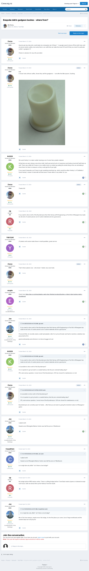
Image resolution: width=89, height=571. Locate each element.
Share (69, 26)
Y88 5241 (10, 237)
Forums (5, 9)
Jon (10, 319)
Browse (20, 9)
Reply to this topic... (17, 546)
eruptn (10, 290)
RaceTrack (29, 9)
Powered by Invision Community (44, 568)
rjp (10, 211)
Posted (25, 41)
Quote (24, 58)
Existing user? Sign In (71, 3)
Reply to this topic (78, 33)
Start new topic (62, 33)
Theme (44, 565)
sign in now (41, 537)
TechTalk (21, 27)
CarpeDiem (10, 449)
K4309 (10, 156)
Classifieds (38, 9)
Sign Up (84, 3)
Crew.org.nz (6, 3)
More (54, 9)
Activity (12, 9)
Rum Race (47, 9)
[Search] (74, 9)
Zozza (11, 25)
